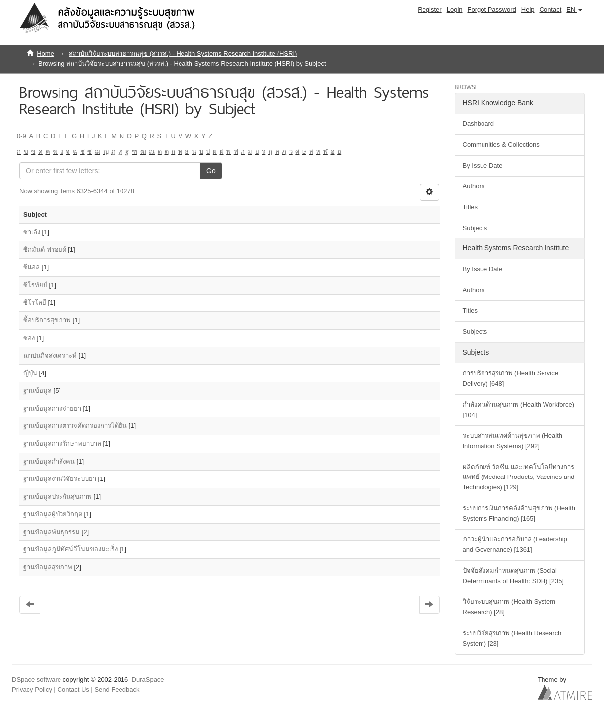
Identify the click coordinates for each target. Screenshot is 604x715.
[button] (574, 10)
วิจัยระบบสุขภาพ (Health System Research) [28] (509, 607)
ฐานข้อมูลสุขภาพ (47, 567)
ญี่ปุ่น (30, 373)
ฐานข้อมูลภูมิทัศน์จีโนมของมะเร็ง (70, 549)
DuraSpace (148, 679)
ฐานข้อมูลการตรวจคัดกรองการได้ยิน (75, 425)
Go (211, 171)
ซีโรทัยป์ (35, 285)
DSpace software (36, 679)
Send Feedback (116, 689)
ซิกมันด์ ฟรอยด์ (44, 249)
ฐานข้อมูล (37, 390)
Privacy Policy (32, 689)
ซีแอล (31, 267)
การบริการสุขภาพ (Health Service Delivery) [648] (510, 378)
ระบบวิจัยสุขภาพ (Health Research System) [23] (512, 638)
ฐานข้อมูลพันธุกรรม (51, 532)
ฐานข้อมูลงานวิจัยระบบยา (59, 478)
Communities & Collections (501, 144)
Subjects (475, 228)
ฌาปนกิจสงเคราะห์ (50, 355)
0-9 (21, 136)
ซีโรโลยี (34, 302)
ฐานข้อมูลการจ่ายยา (52, 408)
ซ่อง (29, 338)
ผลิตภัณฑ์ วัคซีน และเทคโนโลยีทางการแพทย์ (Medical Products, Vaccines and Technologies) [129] (519, 477)
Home (45, 53)
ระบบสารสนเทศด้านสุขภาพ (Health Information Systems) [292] (513, 441)
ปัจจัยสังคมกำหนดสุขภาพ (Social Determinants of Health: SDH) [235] (513, 576)
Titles (470, 207)
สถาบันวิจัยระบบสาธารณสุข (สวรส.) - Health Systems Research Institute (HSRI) (183, 53)
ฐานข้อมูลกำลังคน (49, 461)
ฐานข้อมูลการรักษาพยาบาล (62, 443)
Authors (474, 186)
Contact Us (73, 689)
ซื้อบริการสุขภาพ (47, 320)
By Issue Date (483, 165)
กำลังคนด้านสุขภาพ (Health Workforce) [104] (518, 409)
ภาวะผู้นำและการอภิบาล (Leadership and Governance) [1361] (515, 544)
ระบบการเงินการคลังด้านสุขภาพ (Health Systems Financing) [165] (519, 513)
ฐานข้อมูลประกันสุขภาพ (57, 496)
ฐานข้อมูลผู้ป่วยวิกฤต (52, 514)
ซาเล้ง (31, 232)
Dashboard (478, 123)
